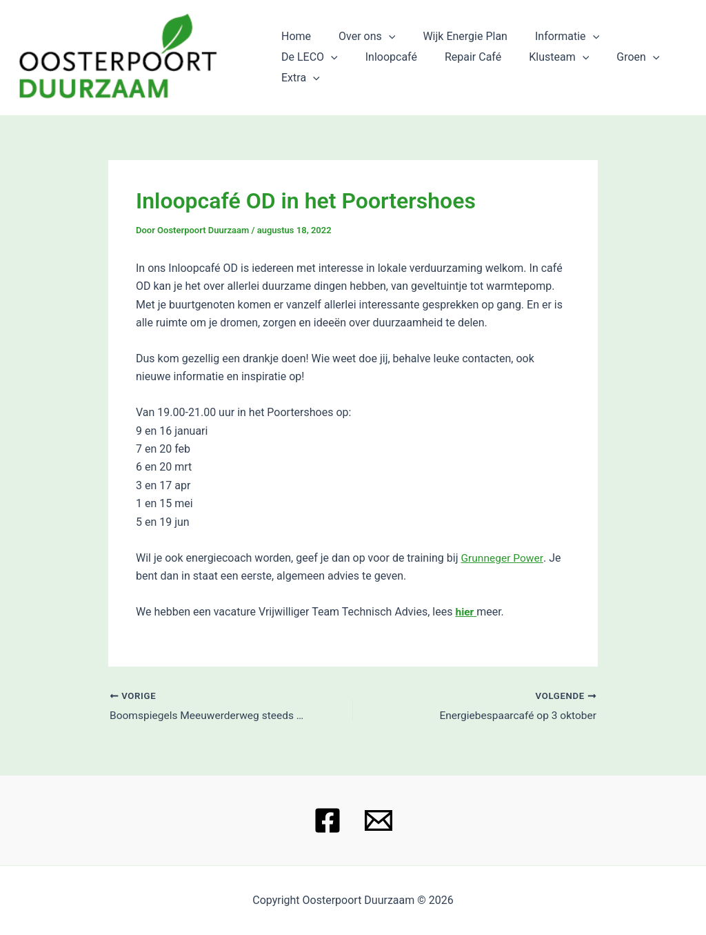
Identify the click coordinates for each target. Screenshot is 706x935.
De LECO (630, 47)
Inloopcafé (304, 67)
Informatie (548, 47)
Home (293, 46)
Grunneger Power (503, 557)
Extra (597, 67)
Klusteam (462, 67)
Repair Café (380, 67)
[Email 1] (378, 820)
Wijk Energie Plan (451, 46)
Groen (535, 67)
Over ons (358, 47)
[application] (380, 47)
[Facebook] (327, 820)
